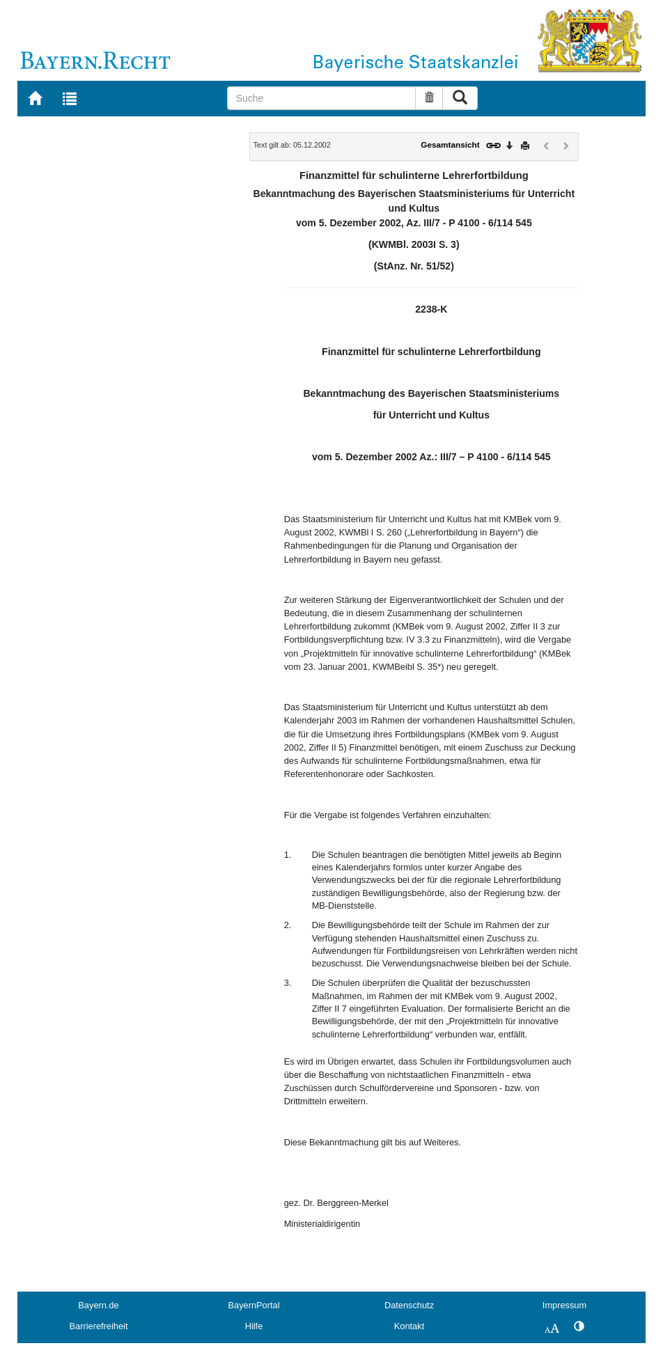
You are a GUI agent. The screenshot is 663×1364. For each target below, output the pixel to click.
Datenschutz (409, 1305)
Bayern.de (98, 1305)
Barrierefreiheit (99, 1326)
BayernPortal (254, 1305)
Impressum (564, 1305)
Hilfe (254, 1326)
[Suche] (321, 98)
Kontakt (409, 1326)
